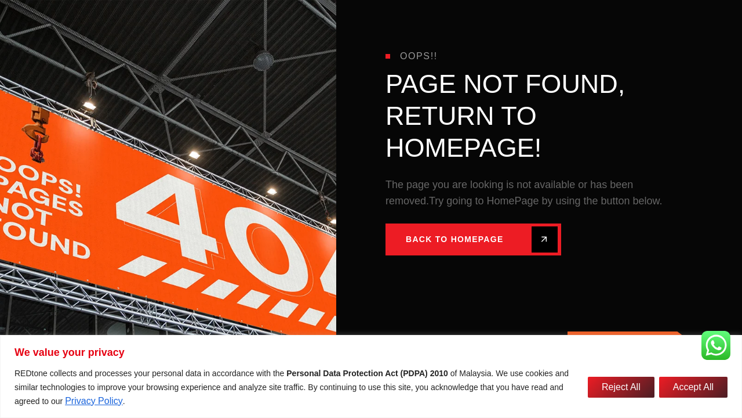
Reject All (621, 387)
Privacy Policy (94, 401)
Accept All (693, 387)
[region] (371, 376)
